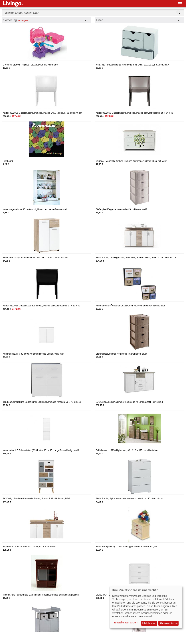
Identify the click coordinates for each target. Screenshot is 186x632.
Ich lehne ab (149, 623)
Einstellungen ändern (126, 622)
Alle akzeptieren (168, 623)
